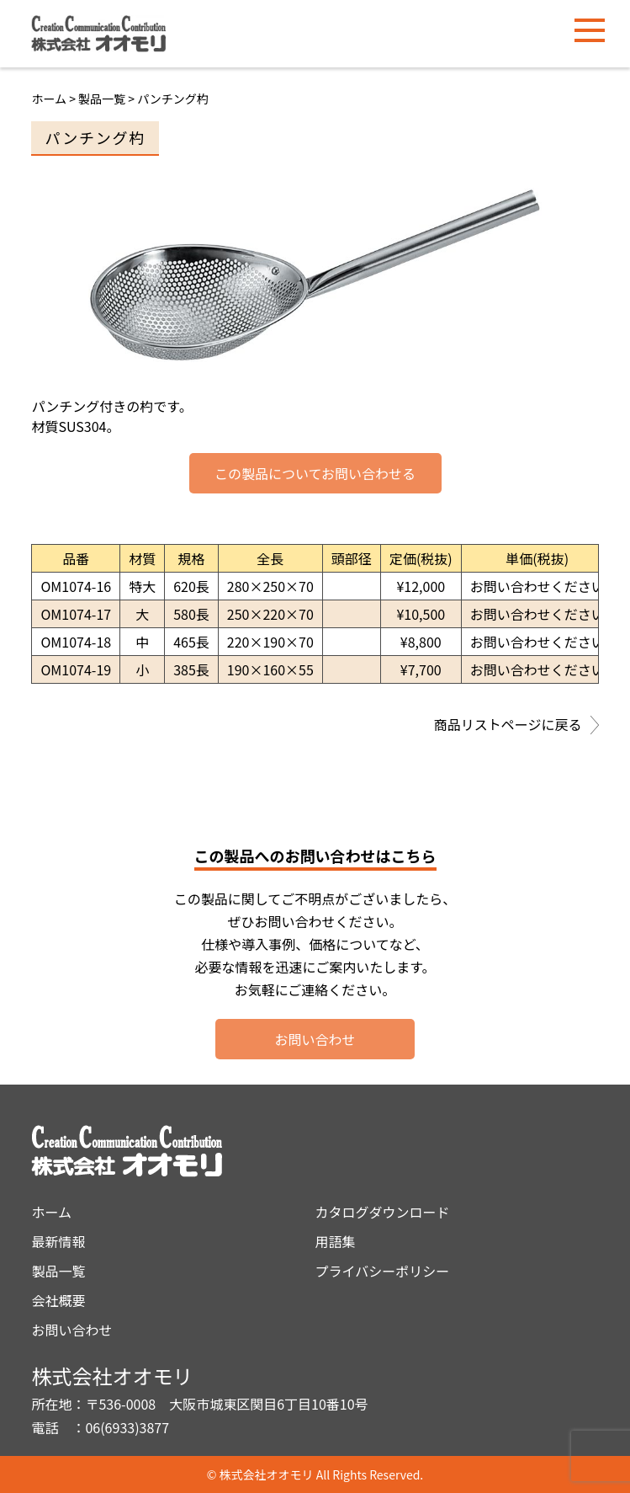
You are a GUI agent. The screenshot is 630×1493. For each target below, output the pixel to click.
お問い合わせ (314, 1039)
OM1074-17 (75, 614)
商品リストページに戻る (516, 725)
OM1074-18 (75, 642)
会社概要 (58, 1300)
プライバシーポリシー (382, 1271)
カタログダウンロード (382, 1212)
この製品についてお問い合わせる (315, 473)
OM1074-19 (75, 669)
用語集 (335, 1241)
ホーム (48, 98)
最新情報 (58, 1241)
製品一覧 (58, 1271)
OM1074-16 (75, 586)
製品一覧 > (107, 98)
